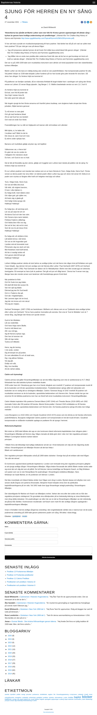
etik (18, 699)
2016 (10, 667)
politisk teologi (21, 694)
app (16, 700)
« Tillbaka (24, 22)
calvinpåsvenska (10, 697)
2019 (10, 656)
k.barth (86, 694)
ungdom (51, 694)
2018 (10, 660)
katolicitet (71, 699)
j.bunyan (7, 700)
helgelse (42, 699)
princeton (29, 694)
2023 (10, 642)
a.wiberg (61, 699)
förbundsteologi (27, 700)
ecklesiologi (32, 697)
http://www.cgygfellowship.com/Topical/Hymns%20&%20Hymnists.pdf (47, 38)
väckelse (52, 697)
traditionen (8, 699)
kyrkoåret (13, 694)
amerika (7, 694)
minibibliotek (44, 694)
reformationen (59, 697)
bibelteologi (89, 699)
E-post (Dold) (9, 533)
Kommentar (8, 545)
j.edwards (81, 694)
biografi (26, 699)
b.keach (12, 700)
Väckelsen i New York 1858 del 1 (32, 609)
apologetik (48, 699)
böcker (87, 697)
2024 (10, 639)
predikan (46, 697)
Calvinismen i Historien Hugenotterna (34, 597)
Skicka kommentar (48, 557)
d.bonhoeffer (78, 699)
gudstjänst (16, 516)
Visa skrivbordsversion (48, 712)
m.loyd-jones (74, 694)
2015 (10, 670)
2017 (10, 663)
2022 (10, 646)
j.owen (84, 699)
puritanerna (36, 694)
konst (90, 694)
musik (24, 516)
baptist (78, 697)
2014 (10, 674)
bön (29, 699)
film (55, 694)
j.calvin (65, 697)
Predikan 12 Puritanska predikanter (20, 575)
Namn (6, 526)
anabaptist (25, 697)
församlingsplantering (63, 694)
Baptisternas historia (10, 2)
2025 (10, 636)
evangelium (18, 697)
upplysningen (55, 699)
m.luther (34, 700)
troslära (71, 697)
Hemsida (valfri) (9, 539)
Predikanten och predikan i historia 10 (21, 582)
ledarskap (20, 700)
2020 (10, 653)
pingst (22, 699)
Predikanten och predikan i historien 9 (21, 585)
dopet (66, 699)
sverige (14, 699)
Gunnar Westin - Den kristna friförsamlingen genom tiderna (34, 621)
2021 (10, 649)
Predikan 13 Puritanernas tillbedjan (20, 571)
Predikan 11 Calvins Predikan (18, 578)
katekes (37, 699)
